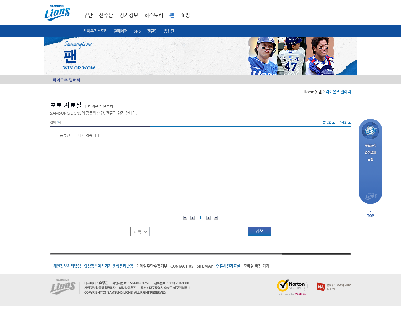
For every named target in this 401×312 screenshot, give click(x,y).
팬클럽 (152, 31)
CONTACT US (182, 266)
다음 (208, 218)
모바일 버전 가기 (256, 266)
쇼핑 (185, 15)
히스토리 (153, 15)
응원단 (169, 31)
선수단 (106, 15)
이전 (192, 218)
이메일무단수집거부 (151, 266)
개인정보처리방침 (67, 266)
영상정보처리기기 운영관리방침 (108, 266)
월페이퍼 (121, 31)
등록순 (326, 122)
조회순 (342, 122)
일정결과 (370, 152)
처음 (185, 218)
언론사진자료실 (228, 266)
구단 (88, 15)
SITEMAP (205, 266)
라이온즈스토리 (95, 31)
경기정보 (128, 15)
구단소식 (370, 145)
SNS (137, 31)
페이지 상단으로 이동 (370, 214)
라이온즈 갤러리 (66, 79)
